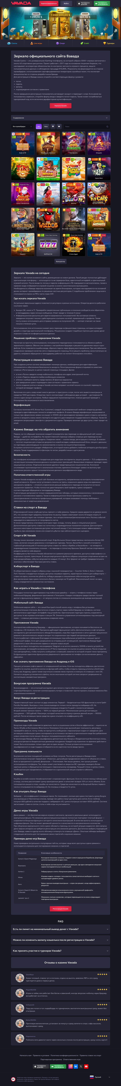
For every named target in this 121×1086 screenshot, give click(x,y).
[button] (2, 23)
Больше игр (60, 261)
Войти (66, 3)
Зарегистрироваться (49, 3)
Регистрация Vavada (60, 909)
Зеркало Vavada (60, 106)
